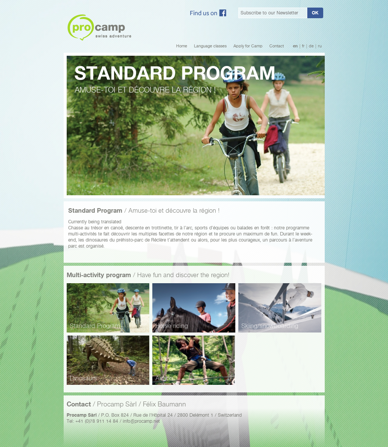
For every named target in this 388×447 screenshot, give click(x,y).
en (295, 46)
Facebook (208, 13)
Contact (276, 46)
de (311, 46)
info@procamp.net (141, 421)
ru (320, 46)
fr (303, 46)
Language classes (210, 46)
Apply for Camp (248, 46)
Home (181, 46)
